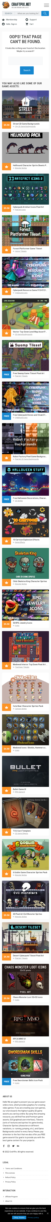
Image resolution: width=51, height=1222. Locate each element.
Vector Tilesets (21, 251)
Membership (9, 20)
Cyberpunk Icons (21, 293)
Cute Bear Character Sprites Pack (28, 706)
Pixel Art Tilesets (21, 376)
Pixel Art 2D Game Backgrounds (27, 459)
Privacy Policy (10, 1182)
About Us (8, 1201)
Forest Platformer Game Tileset (27, 249)
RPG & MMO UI (19, 1039)
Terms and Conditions (13, 1169)
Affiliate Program (11, 1197)
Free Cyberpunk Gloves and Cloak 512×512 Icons (30, 415)
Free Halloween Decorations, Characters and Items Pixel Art (30, 498)
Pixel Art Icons (20, 210)
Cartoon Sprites (21, 709)
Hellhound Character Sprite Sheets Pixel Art (30, 165)
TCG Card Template (22, 831)
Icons (17, 626)
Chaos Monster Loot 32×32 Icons (28, 997)
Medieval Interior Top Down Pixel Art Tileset (30, 664)
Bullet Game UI (19, 789)
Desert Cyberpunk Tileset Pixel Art (28, 956)
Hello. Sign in (9, 24)
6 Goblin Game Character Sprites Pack (30, 872)
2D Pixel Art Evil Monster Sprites (27, 914)
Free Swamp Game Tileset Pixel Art (28, 373)
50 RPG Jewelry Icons (22, 623)
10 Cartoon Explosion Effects (26, 540)
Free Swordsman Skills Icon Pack (28, 1080)
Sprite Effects (20, 542)
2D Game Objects (21, 833)
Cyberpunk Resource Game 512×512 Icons (30, 290)
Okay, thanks (19, 1217)
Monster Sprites (21, 168)
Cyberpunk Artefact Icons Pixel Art (28, 207)
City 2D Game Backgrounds (25, 126)
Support (31, 20)
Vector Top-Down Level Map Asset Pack (30, 332)
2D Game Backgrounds (23, 334)
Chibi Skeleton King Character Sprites (30, 581)
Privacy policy (33, 1217)
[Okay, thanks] (47, 1213)
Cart (29, 24)
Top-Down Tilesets (22, 667)
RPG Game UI (20, 792)
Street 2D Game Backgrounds (26, 124)
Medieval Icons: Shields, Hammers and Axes (30, 748)
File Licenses (10, 1173)
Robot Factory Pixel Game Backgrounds (30, 456)
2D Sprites (19, 501)
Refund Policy (10, 1177)
